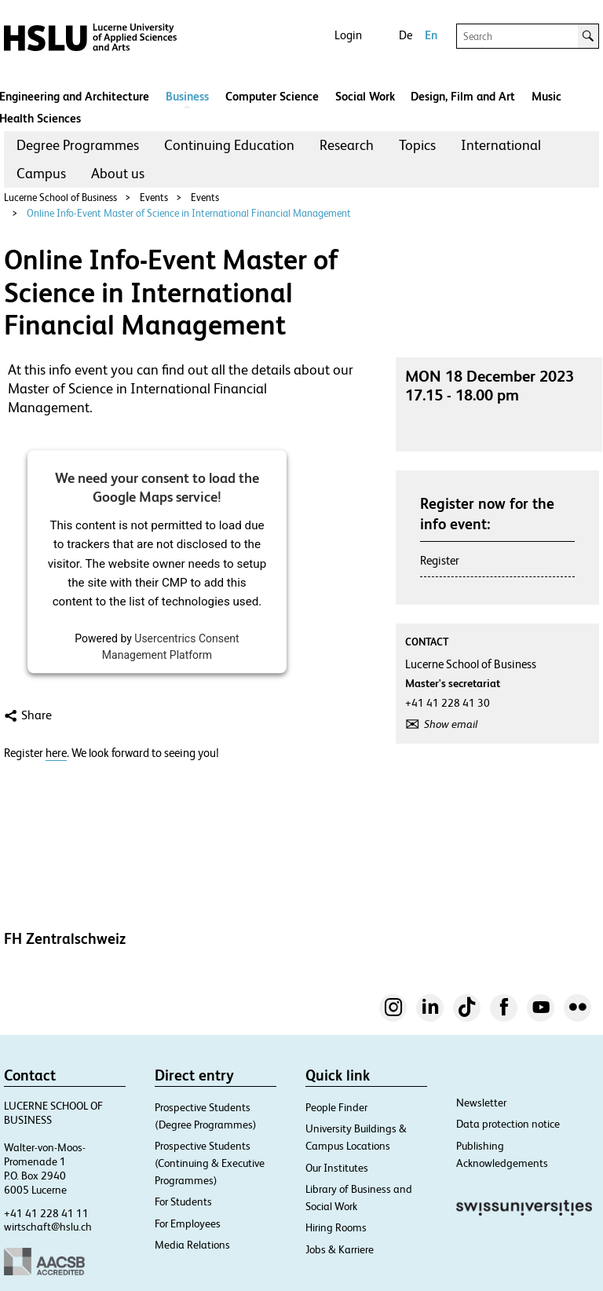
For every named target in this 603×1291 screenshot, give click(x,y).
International (501, 145)
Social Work (365, 96)
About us (117, 173)
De (405, 35)
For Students (183, 1201)
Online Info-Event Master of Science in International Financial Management (189, 213)
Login (348, 35)
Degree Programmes (77, 145)
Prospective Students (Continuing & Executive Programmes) (210, 1163)
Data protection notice (508, 1123)
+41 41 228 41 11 (46, 1213)
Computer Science (272, 96)
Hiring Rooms (336, 1227)
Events (154, 197)
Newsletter (481, 1102)
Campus (41, 173)
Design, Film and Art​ (463, 96)
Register (439, 560)
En (431, 35)
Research (347, 145)
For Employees (188, 1223)
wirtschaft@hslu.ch (48, 1226)
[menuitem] (78, 145)
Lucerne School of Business (60, 197)
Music (546, 96)
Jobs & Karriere (339, 1249)
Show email (450, 724)
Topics (417, 145)
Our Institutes (336, 1167)
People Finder (336, 1107)
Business (187, 96)
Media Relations (192, 1244)
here (56, 753)
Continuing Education (229, 145)
